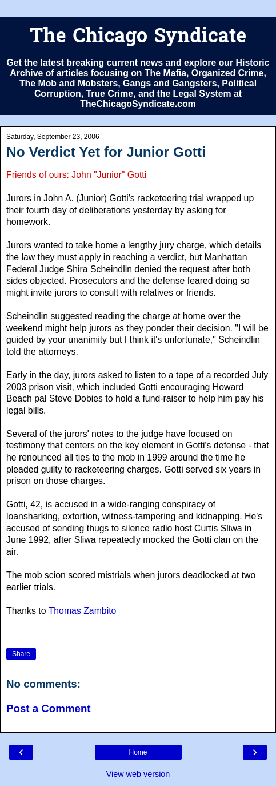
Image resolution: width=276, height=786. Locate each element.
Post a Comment (48, 708)
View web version (138, 774)
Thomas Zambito (83, 611)
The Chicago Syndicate (138, 37)
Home (138, 752)
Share (21, 654)
